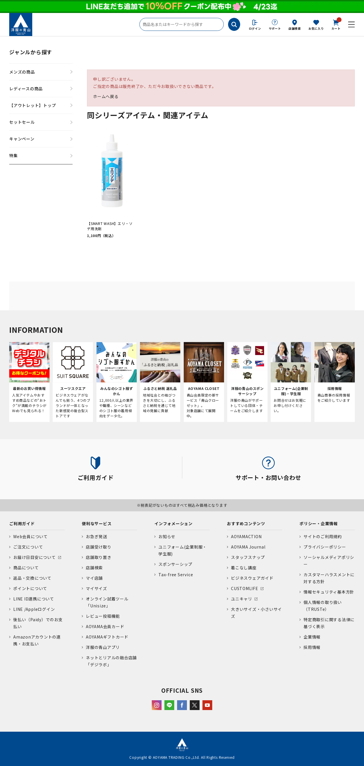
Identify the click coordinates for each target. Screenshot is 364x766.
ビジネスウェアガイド (252, 578)
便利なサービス (96, 523)
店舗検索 (295, 28)
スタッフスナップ (248, 557)
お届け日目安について (34, 557)
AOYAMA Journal (248, 547)
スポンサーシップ (175, 564)
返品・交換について (32, 578)
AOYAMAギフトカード (107, 637)
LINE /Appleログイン (34, 609)
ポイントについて (30, 588)
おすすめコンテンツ (246, 523)
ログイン (255, 28)
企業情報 (312, 637)
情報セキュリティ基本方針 (329, 592)
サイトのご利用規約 (323, 536)
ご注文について (28, 547)
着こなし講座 (244, 567)
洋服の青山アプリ (103, 647)
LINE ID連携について (33, 599)
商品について (26, 567)
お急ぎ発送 (96, 536)
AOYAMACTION (246, 536)
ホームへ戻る (106, 96)
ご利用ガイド (22, 523)
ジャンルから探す (30, 52)
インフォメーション (173, 523)
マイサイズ (96, 588)
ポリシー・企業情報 (318, 523)
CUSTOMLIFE (244, 588)
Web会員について (30, 536)
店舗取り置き (98, 557)
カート (336, 24)
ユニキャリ (241, 599)
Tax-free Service (175, 574)
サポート (275, 28)
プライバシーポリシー (325, 547)
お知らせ (166, 536)
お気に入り (316, 28)
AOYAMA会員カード (105, 626)
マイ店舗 (94, 578)
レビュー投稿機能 (103, 616)
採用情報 (312, 647)
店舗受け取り (98, 547)
